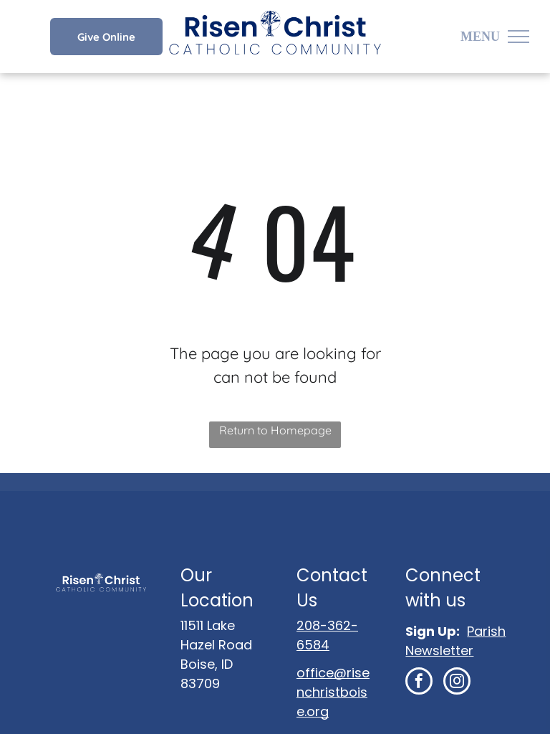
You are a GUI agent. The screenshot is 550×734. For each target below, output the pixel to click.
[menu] (518, 36)
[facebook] (419, 682)
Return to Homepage (275, 430)
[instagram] (457, 682)
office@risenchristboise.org (333, 692)
